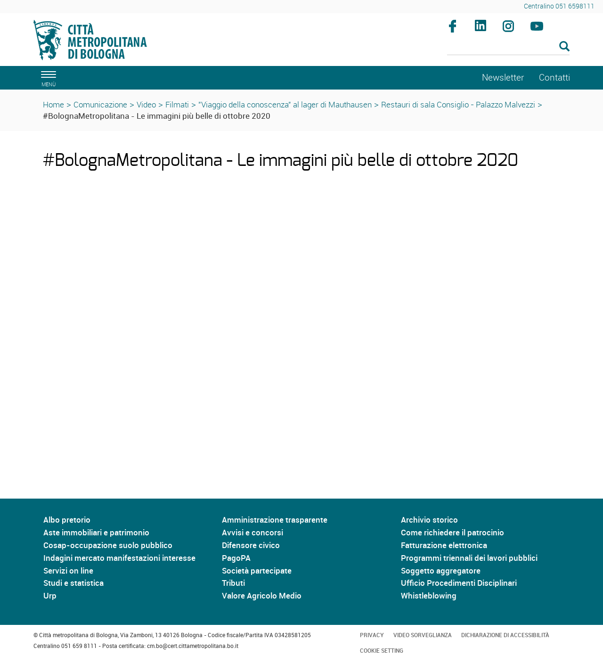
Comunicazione (100, 104)
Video (146, 104)
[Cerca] (508, 47)
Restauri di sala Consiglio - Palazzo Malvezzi (458, 104)
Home (53, 104)
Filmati (177, 104)
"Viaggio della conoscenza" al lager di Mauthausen (285, 104)
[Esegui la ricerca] (564, 47)
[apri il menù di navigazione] (47, 77)
